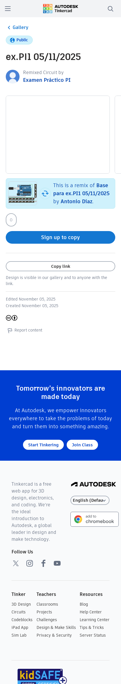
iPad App (19, 627)
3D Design (21, 604)
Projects (44, 612)
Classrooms (47, 604)
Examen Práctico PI (47, 80)
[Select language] (90, 500)
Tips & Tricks (92, 627)
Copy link (60, 266)
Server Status (93, 635)
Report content (24, 330)
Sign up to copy (60, 237)
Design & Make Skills (56, 627)
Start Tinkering (43, 445)
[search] (110, 8)
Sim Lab (18, 635)
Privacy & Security (54, 635)
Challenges (47, 620)
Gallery (17, 27)
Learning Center (95, 620)
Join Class (82, 445)
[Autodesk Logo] (93, 484)
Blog (84, 604)
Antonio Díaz (76, 201)
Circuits (18, 612)
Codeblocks (21, 620)
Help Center (91, 612)
